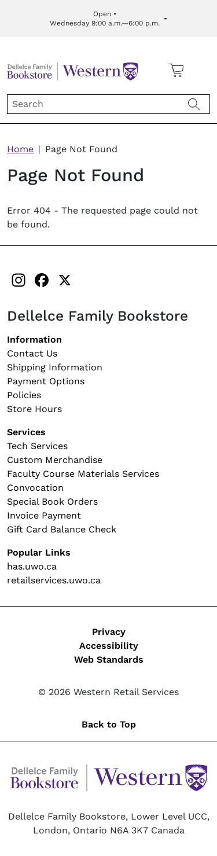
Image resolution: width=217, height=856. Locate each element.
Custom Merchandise (54, 459)
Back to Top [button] (109, 724)
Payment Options (45, 381)
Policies (24, 395)
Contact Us (32, 353)
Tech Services (37, 445)
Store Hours (34, 408)
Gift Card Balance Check (61, 529)
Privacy (109, 631)
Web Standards (109, 659)
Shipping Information (54, 367)
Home (20, 149)
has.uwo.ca (32, 566)
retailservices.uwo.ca (54, 580)
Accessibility (108, 645)
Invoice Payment (44, 515)
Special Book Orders (52, 501)
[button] (201, 70)
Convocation (35, 487)
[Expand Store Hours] (108, 18)
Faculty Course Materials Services (83, 473)
